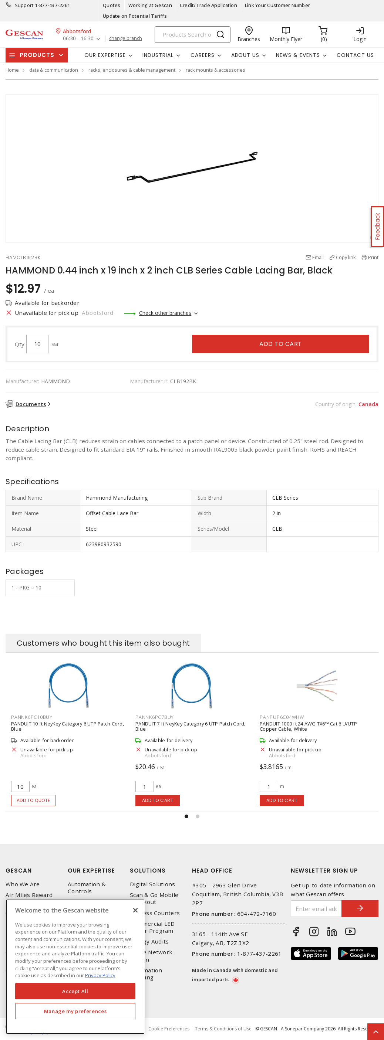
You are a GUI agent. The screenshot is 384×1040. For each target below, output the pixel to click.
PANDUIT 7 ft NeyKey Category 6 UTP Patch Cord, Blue (190, 726)
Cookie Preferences (168, 1029)
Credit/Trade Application (208, 5)
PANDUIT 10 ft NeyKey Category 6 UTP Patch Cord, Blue (67, 726)
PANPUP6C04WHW (282, 717)
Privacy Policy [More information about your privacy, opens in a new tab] (100, 975)
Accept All (75, 991)
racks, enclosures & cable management (131, 70)
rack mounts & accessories (215, 70)
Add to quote (33, 800)
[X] (135, 910)
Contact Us (355, 55)
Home (12, 70)
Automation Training (146, 974)
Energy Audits (149, 941)
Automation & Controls (87, 888)
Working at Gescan (150, 5)
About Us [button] (245, 55)
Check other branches (165, 312)
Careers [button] (203, 55)
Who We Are (23, 884)
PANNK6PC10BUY (32, 717)
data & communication (53, 70)
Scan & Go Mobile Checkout (154, 898)
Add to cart (280, 344)
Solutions (148, 870)
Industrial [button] (158, 55)
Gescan (19, 870)
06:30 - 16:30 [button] (78, 38)
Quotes (112, 5)
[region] (75, 966)
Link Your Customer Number (277, 5)
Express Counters (155, 913)
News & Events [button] (298, 55)
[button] (186, 816)
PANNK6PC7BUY (154, 717)
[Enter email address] (316, 908)
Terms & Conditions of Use (223, 1029)
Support (24, 5)
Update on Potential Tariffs (135, 16)
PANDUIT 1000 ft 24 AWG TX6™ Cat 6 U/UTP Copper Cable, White (308, 726)
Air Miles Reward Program (29, 898)
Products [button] (37, 55)
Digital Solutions (152, 884)
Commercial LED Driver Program (152, 927)
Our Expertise (91, 870)
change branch (125, 38)
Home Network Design (151, 956)
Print (373, 257)
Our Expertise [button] (105, 55)
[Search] (192, 34)
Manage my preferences (75, 1011)
